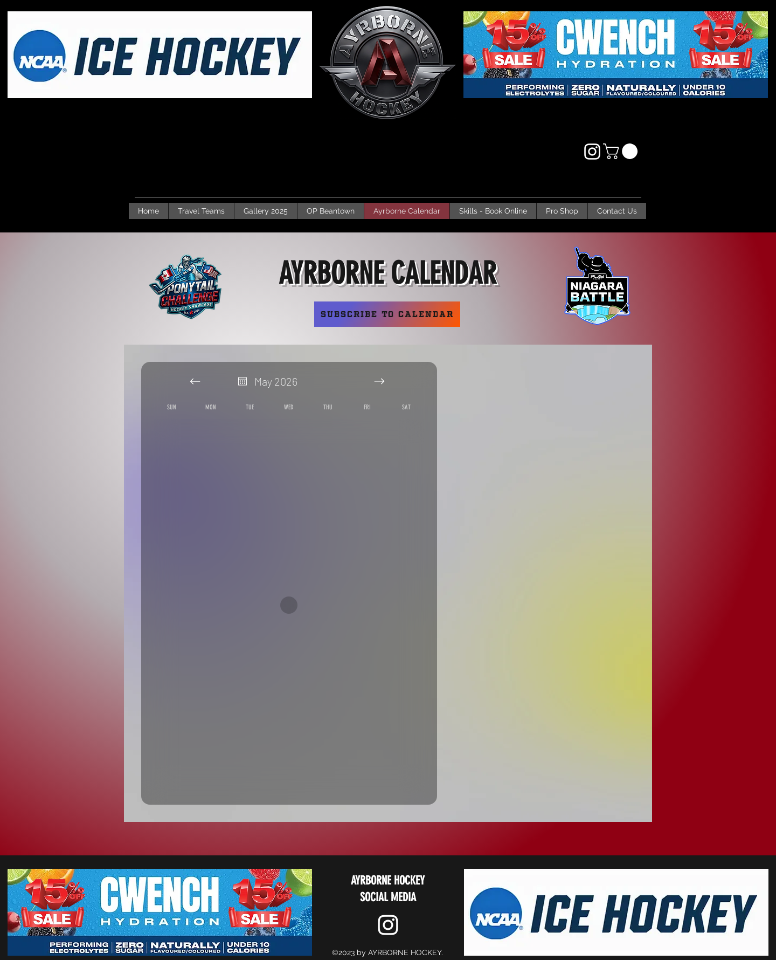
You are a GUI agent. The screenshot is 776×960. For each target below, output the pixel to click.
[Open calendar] (242, 381)
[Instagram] (592, 151)
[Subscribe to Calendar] (387, 314)
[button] (622, 151)
